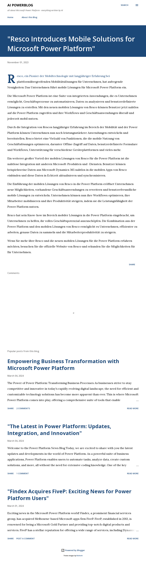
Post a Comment (25, 538)
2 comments (23, 408)
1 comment (22, 473)
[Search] (124, 5)
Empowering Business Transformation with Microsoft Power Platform (63, 364)
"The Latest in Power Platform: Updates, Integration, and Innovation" (59, 430)
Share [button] (132, 264)
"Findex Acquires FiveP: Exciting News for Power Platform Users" (69, 495)
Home (10, 17)
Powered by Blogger (73, 550)
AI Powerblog (20, 5)
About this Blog (29, 17)
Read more (133, 408)
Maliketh (79, 556)
